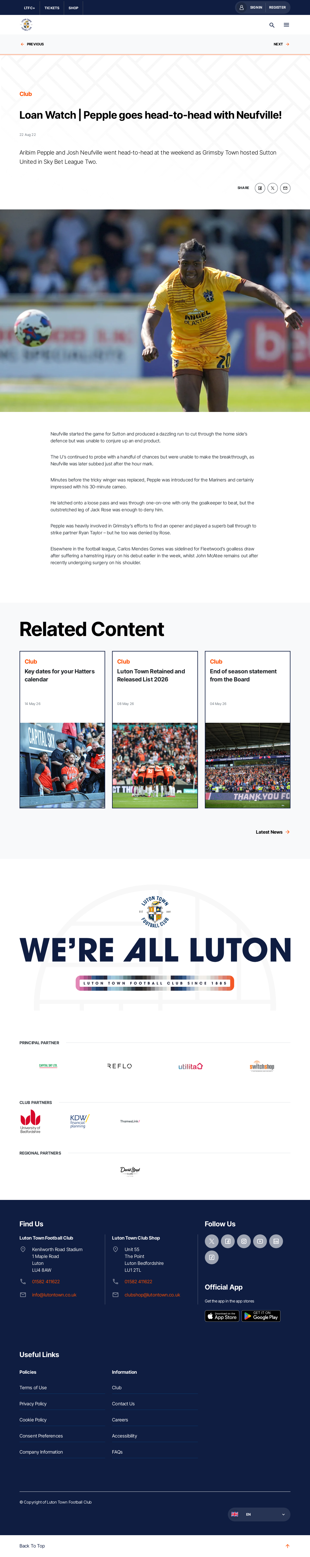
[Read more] (62, 730)
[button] (258, 1514)
